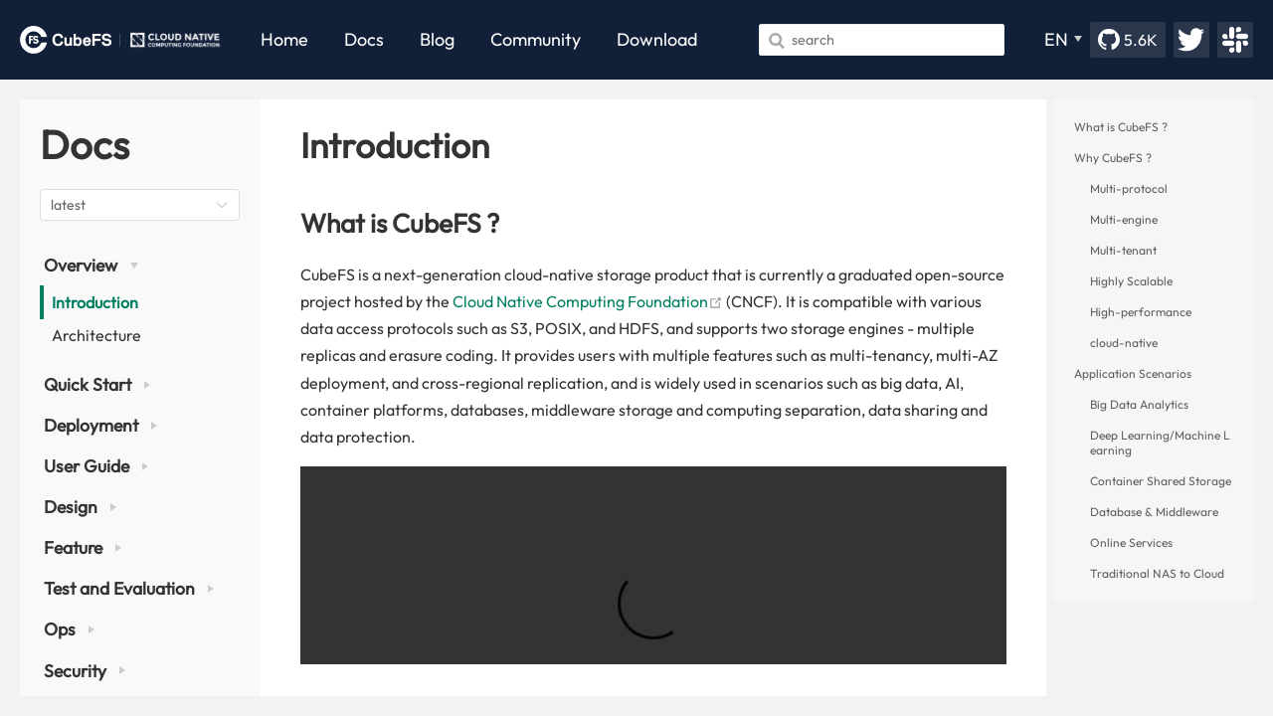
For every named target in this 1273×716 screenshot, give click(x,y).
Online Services (1131, 542)
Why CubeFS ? (1113, 157)
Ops (69, 629)
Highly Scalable (1131, 280)
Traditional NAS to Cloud (1157, 573)
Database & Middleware (1154, 511)
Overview (91, 265)
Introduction (95, 302)
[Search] (881, 40)
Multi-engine (1124, 219)
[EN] (1063, 40)
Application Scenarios (1132, 373)
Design (80, 506)
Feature (82, 547)
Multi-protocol (1129, 188)
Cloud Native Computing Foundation (588, 301)
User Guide (96, 465)
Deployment (100, 425)
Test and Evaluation (129, 588)
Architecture (96, 335)
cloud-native (1124, 342)
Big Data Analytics (1139, 404)
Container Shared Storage (1160, 480)
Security (84, 670)
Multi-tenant (1123, 250)
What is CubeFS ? (1121, 126)
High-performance (1140, 311)
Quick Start (97, 384)
